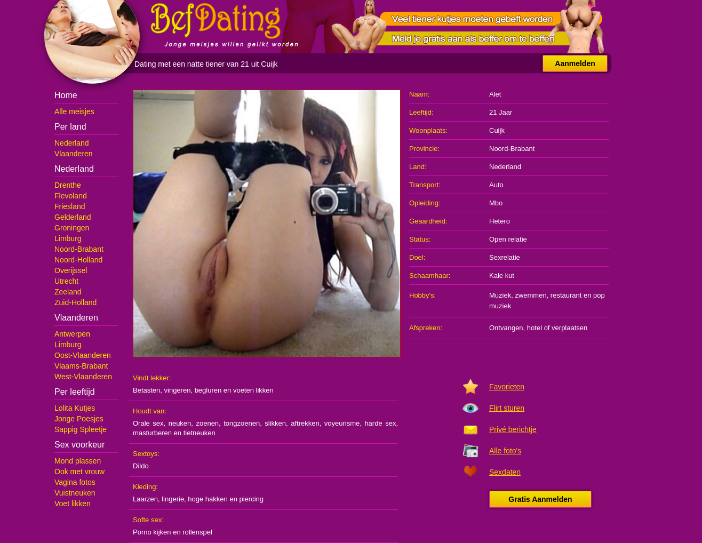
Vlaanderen (73, 153)
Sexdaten (505, 472)
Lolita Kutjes (74, 408)
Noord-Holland (78, 259)
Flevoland (70, 195)
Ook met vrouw (79, 471)
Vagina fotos (74, 482)
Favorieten (506, 386)
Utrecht (66, 281)
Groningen (71, 227)
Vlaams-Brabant (81, 366)
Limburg (68, 238)
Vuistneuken (74, 493)
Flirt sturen (506, 408)
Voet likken (72, 503)
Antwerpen (72, 334)
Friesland (69, 206)
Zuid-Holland (75, 302)
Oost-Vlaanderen (82, 355)
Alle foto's (505, 450)
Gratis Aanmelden (540, 499)
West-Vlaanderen (83, 376)
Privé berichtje (513, 429)
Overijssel (70, 270)
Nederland (71, 143)
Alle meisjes (74, 111)
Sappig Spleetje (80, 429)
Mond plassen (77, 461)
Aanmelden (575, 63)
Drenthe (67, 185)
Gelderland (72, 217)
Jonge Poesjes (78, 418)
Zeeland (68, 292)
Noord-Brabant (78, 249)
